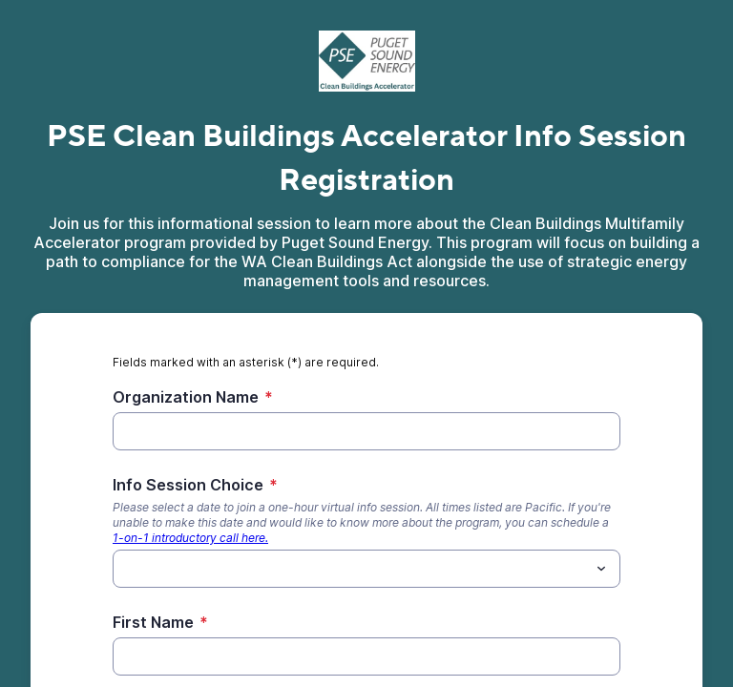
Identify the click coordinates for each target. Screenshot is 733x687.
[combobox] (366, 569)
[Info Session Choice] (351, 569)
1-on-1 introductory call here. (190, 538)
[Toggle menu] (601, 568)
